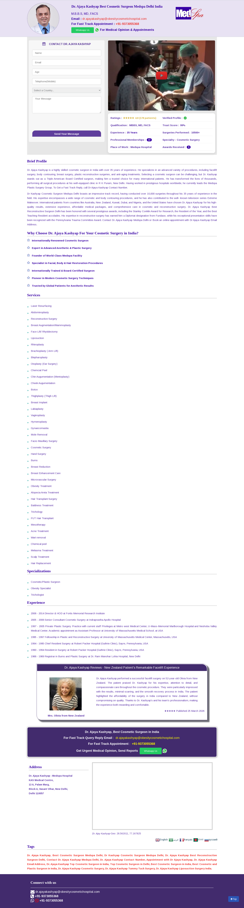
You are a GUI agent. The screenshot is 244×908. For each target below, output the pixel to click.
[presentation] (66, 123)
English (161, 839)
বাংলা (198, 839)
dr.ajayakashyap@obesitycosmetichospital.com (114, 18)
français (186, 839)
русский (210, 839)
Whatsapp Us (82, 30)
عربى (174, 839)
